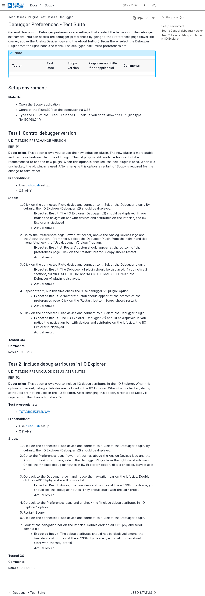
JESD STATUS (141, 592)
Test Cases (16, 17)
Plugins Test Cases (41, 17)
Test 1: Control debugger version (182, 30)
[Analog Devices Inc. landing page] (16, 5)
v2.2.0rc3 (133, 5)
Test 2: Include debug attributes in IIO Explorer (182, 37)
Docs (33, 5)
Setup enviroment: (173, 26)
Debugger (66, 17)
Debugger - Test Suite (29, 592)
